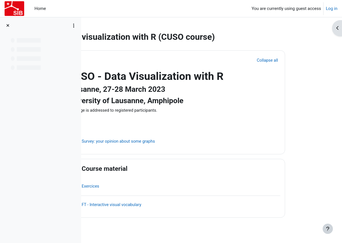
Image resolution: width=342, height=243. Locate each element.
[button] (105, 60)
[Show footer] (328, 229)
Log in (331, 8)
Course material (138, 169)
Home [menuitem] (40, 8)
